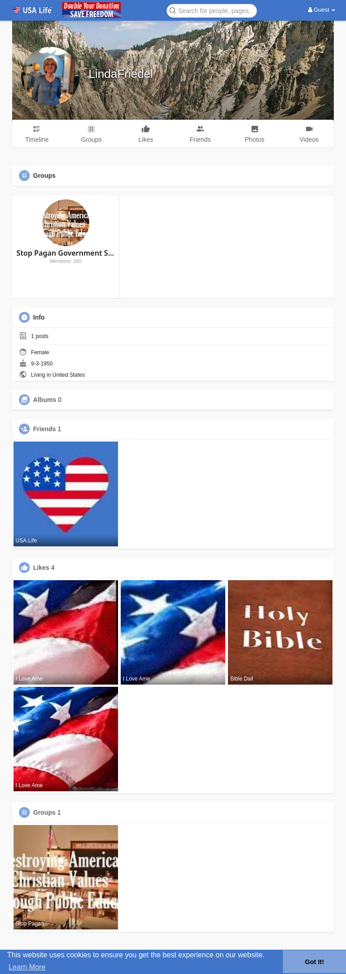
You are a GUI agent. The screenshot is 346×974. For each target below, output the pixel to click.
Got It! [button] (314, 961)
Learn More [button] (27, 967)
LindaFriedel (121, 74)
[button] (212, 10)
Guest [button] (322, 9)
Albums (44, 399)
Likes (41, 567)
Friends (44, 429)
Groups (44, 812)
